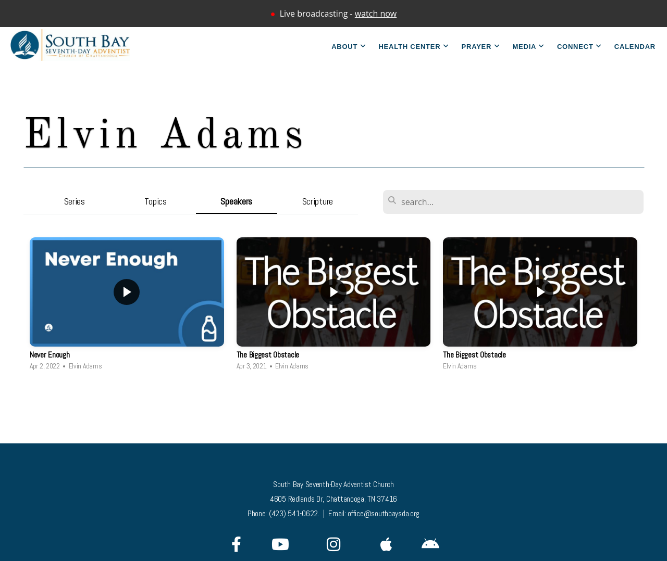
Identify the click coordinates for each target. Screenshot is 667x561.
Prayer (481, 46)
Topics (155, 201)
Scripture (317, 201)
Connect (579, 46)
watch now (376, 13)
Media (528, 46)
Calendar (635, 46)
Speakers (236, 201)
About (348, 46)
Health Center (413, 46)
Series (74, 201)
